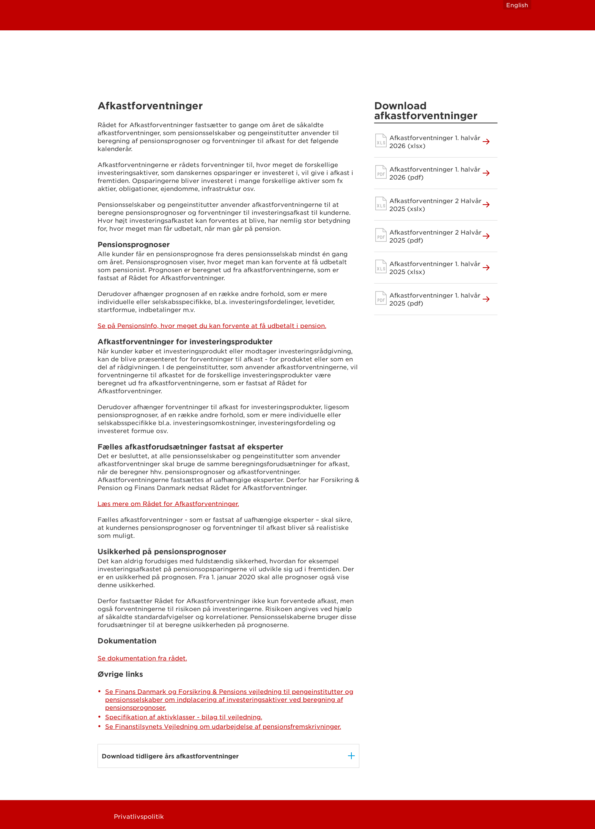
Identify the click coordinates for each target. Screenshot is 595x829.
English (517, 4)
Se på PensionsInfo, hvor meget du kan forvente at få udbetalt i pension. (212, 325)
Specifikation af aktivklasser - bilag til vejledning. (183, 716)
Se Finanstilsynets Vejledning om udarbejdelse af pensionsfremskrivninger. (223, 726)
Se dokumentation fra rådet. (142, 658)
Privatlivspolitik (139, 816)
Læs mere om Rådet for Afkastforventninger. (168, 503)
